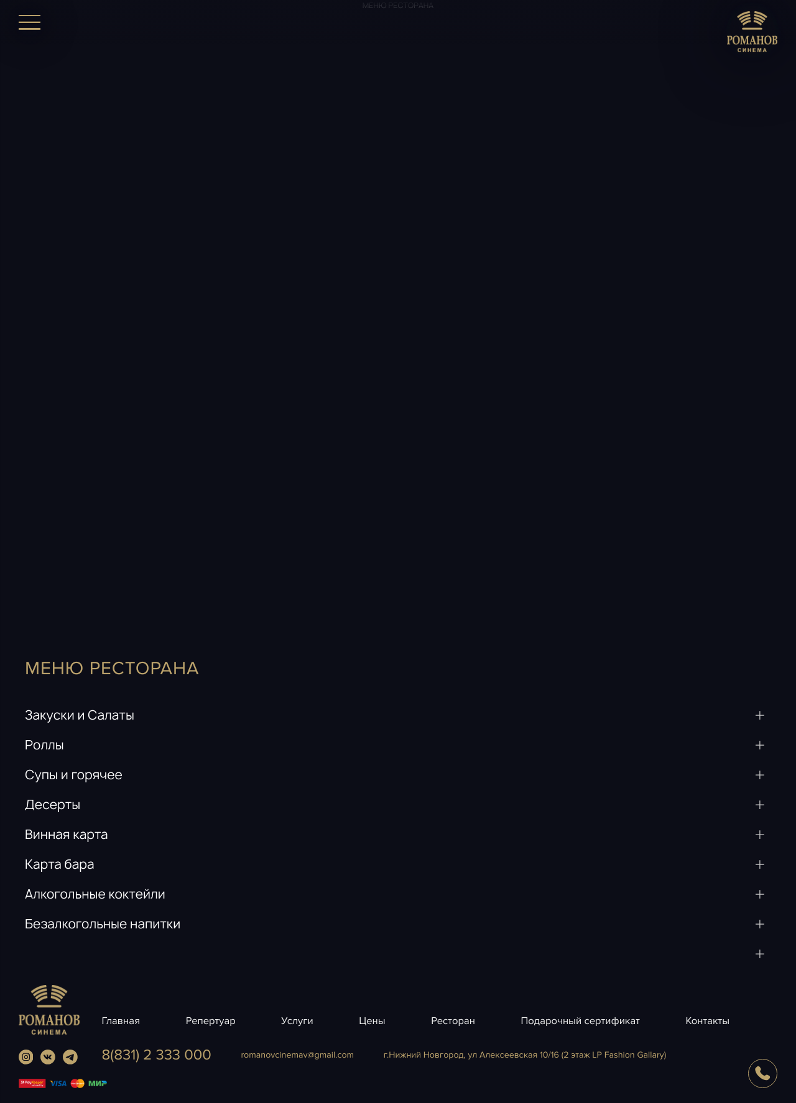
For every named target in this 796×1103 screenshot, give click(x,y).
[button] (398, 954)
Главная (120, 1021)
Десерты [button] (52, 805)
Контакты (707, 1021)
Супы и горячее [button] (74, 775)
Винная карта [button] (66, 834)
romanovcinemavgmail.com (297, 1055)
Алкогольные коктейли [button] (95, 894)
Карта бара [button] (60, 864)
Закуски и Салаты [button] (79, 715)
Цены (372, 1021)
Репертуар (211, 1021)
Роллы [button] (44, 745)
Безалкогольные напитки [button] (102, 924)
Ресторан (453, 1021)
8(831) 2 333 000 (156, 1055)
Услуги (297, 1021)
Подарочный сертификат (580, 1021)
